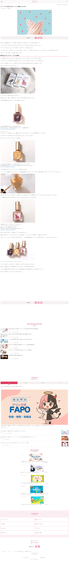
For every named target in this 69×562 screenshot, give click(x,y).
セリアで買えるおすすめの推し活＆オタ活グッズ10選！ (30, 483)
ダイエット (5, 532)
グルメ (38, 528)
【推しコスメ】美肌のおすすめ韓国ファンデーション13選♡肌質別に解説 (21, 344)
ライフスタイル (5, 433)
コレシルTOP (3, 551)
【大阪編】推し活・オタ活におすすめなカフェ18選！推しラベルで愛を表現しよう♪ (34, 461)
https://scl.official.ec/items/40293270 (9, 166)
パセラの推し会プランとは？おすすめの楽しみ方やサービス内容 (31, 504)
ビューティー (3, 4)
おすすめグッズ (3, 8)
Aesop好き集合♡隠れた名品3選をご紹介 (16, 355)
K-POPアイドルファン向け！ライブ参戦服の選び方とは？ (30, 472)
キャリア (4, 528)
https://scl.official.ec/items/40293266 (9, 129)
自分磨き (9, 8)
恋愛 (1, 427)
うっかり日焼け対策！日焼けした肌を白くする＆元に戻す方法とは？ (21, 339)
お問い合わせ (42, 557)
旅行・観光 (23, 486)
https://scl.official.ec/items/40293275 (9, 229)
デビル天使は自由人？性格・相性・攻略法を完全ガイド (12, 386)
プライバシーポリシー (34, 559)
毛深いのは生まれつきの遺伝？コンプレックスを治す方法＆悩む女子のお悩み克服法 (23, 328)
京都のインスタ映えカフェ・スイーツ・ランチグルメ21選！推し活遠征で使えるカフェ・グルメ (19, 436)
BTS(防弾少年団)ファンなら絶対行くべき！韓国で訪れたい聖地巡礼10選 (32, 493)
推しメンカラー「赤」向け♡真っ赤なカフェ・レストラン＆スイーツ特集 (15, 442)
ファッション (23, 464)
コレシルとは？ (26, 557)
